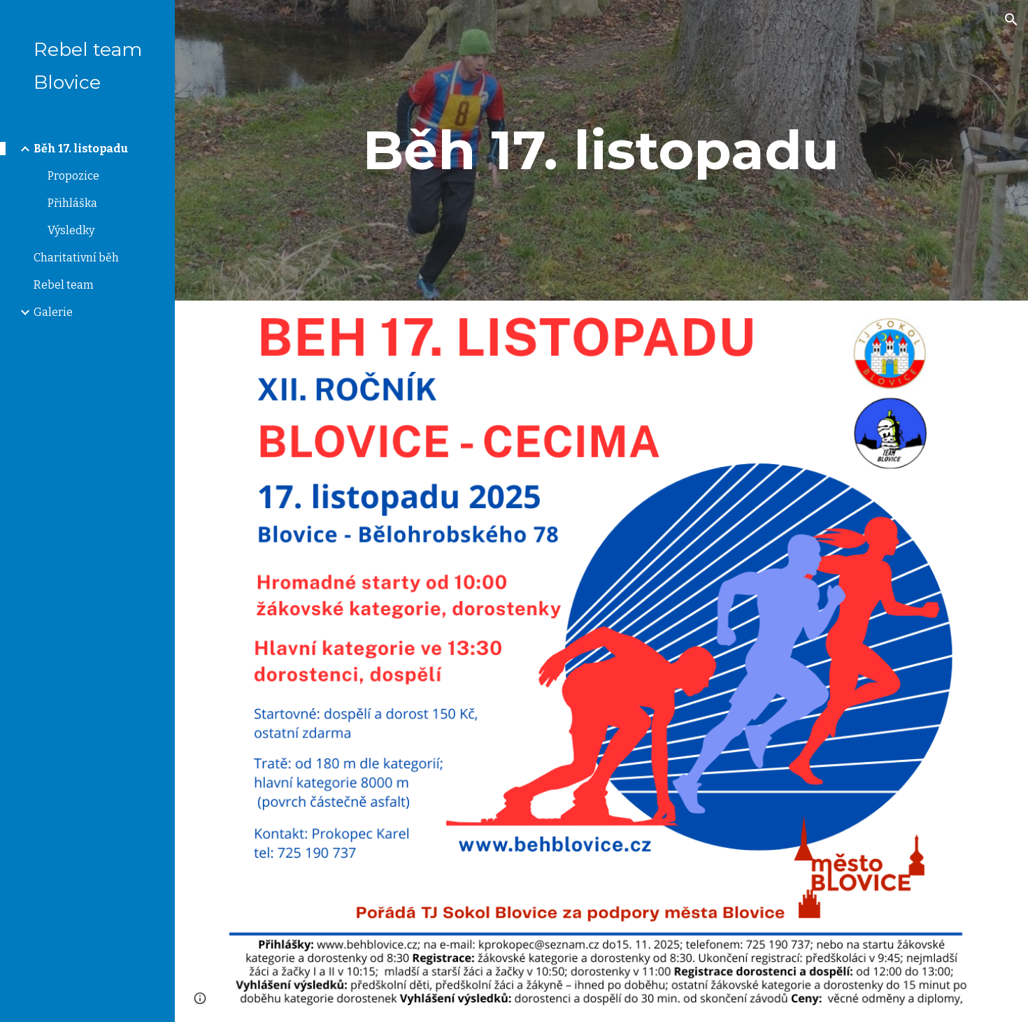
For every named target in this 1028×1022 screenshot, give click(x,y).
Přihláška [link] (72, 203)
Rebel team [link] (64, 285)
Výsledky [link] (71, 230)
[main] (601, 150)
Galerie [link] (53, 312)
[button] (1011, 19)
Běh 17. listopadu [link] (81, 148)
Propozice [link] (73, 175)
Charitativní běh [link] (76, 257)
